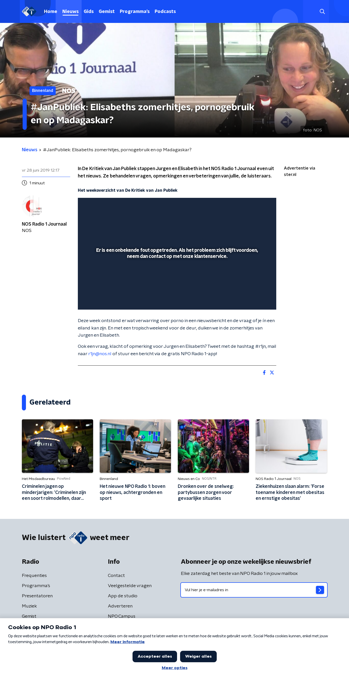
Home (50, 11)
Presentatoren (37, 596)
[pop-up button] (253, 298)
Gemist (107, 11)
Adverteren (120, 606)
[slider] (176, 284)
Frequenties (34, 575)
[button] (322, 11)
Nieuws (70, 11)
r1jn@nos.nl (99, 354)
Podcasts (165, 11)
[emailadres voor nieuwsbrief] (254, 590)
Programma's (135, 11)
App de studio (122, 596)
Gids (89, 11)
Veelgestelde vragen (130, 586)
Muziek (29, 606)
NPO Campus (121, 616)
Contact (116, 575)
